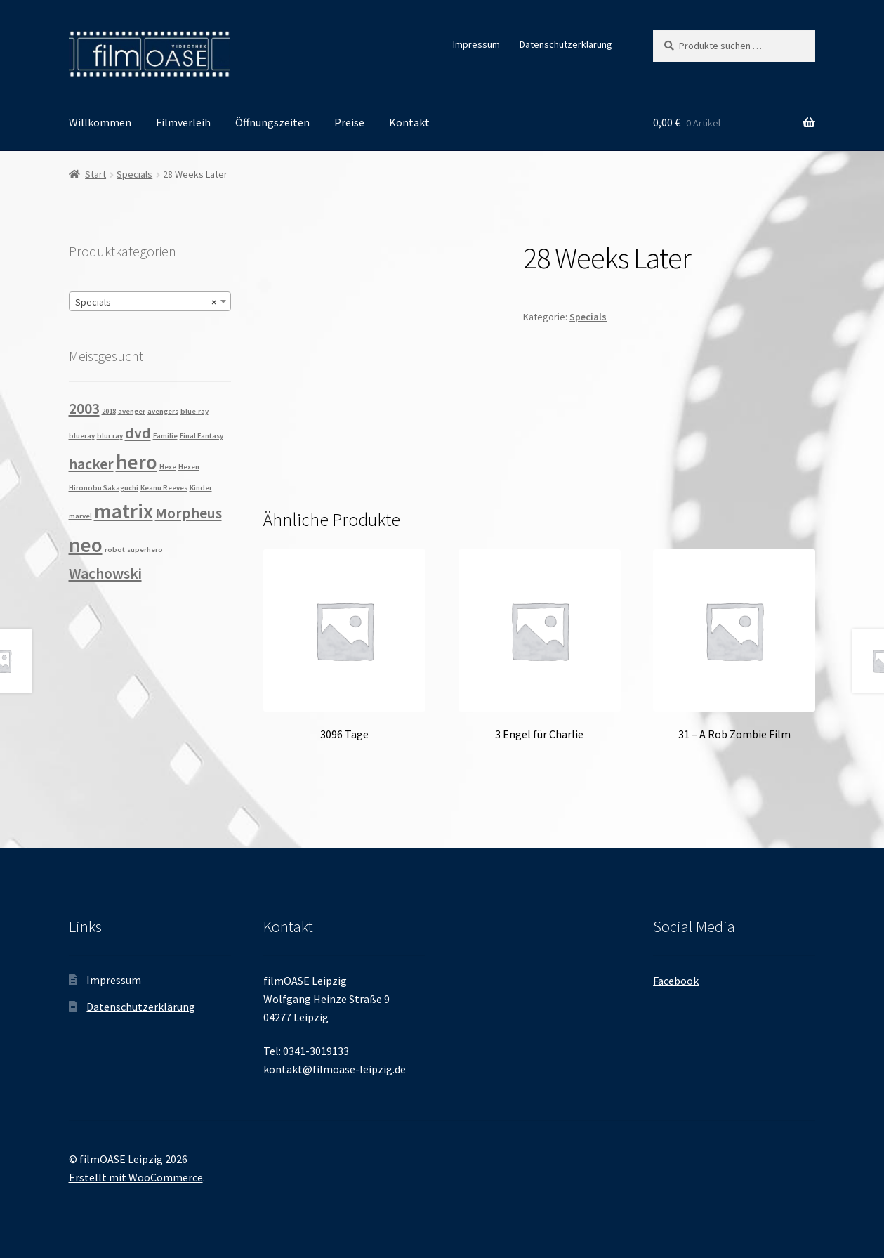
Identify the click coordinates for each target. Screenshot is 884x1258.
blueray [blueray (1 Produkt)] (82, 435)
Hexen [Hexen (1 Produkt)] (188, 466)
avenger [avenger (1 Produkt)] (131, 411)
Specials (134, 174)
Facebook (676, 981)
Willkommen (100, 122)
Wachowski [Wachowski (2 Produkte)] (105, 573)
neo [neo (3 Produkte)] (86, 545)
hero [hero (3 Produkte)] (136, 462)
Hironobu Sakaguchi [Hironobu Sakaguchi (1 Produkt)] (103, 487)
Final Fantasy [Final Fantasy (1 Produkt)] (201, 435)
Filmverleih (183, 122)
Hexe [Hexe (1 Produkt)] (167, 466)
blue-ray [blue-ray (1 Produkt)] (194, 411)
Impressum (476, 44)
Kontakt (409, 122)
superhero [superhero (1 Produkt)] (145, 549)
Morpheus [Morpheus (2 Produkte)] (188, 513)
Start (95, 174)
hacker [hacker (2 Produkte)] (91, 463)
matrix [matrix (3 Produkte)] (123, 511)
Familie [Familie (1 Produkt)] (165, 435)
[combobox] (150, 301)
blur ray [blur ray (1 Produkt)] (110, 435)
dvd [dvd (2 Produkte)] (138, 433)
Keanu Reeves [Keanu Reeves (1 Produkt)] (163, 487)
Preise (349, 122)
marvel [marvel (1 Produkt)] (80, 515)
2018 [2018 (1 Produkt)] (109, 411)
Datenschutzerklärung (566, 44)
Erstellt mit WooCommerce (136, 1177)
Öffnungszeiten (272, 122)
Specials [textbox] (145, 302)
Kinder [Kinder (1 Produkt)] (201, 487)
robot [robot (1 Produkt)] (115, 549)
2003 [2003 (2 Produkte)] (84, 408)
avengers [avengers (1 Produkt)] (162, 411)
